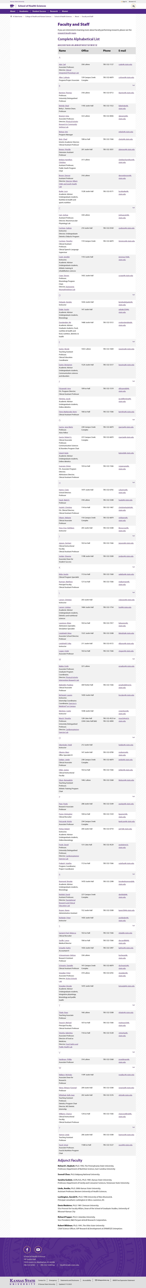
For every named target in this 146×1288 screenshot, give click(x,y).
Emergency (53, 1280)
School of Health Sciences (32, 5)
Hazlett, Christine (65, 507)
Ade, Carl (62, 64)
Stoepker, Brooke (65, 986)
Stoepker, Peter (64, 973)
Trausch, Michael (65, 1022)
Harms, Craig (64, 490)
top (133, 85)
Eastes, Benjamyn (65, 365)
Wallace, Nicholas (65, 1075)
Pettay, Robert (64, 829)
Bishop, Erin (63, 132)
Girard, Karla (63, 453)
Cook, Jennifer (64, 257)
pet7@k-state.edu (125, 829)
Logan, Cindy (64, 651)
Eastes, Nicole (64, 349)
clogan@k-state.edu (126, 651)
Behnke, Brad (64, 106)
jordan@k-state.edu (126, 556)
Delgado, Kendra (65, 302)
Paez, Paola (63, 804)
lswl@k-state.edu (125, 607)
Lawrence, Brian (65, 623)
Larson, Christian (65, 600)
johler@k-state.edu (126, 770)
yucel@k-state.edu (125, 1145)
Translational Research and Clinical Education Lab (67, 903)
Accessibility (87, 1280)
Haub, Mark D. (64, 500)
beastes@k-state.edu (126, 365)
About (77, 16)
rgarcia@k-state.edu (126, 437)
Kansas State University (17, 1)
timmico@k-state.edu (127, 241)
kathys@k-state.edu (126, 948)
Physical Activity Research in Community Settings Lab (68, 124)
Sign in (125, 1)
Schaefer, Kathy (65, 948)
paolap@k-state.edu (126, 804)
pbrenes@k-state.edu (127, 149)
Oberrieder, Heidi (65, 745)
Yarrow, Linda (64, 1134)
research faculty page (67, 33)
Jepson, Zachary (65, 543)
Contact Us (41, 1280)
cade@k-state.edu (125, 64)
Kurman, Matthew (66, 581)
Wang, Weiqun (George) (68, 1087)
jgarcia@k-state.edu (126, 427)
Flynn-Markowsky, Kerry (68, 412)
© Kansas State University (46, 1284)
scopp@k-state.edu (126, 275)
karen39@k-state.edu (127, 910)
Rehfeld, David (64, 894)
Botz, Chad (63, 139)
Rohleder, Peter (65, 918)
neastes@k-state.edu (126, 349)
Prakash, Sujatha (65, 863)
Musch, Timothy (65, 718)
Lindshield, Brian (65, 633)
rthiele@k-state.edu (126, 1012)
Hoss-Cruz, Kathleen (66, 528)
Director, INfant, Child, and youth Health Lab (68, 184)
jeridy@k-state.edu (126, 759)
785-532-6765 (29, 1265)
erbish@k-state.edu (126, 132)
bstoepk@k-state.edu (127, 986)
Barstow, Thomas (65, 93)
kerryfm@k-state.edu (126, 412)
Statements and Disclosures (70, 1280)
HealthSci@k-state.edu (69, 1265)
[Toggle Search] (133, 6)
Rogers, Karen (64, 910)
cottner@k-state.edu (126, 77)
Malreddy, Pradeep (66, 685)
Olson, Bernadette (66, 780)
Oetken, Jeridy (64, 759)
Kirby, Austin (63, 574)
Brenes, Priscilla (65, 149)
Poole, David (64, 844)
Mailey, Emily (64, 666)
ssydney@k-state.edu (126, 228)
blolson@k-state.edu (126, 780)
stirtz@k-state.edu (125, 1095)
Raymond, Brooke (65, 881)
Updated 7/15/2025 (65, 1284)
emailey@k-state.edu (126, 666)
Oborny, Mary (64, 752)
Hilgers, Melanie (65, 517)
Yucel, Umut (63, 1145)
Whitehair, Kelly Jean (67, 1095)
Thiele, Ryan (63, 1012)
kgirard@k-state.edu (126, 453)
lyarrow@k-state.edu (126, 1134)
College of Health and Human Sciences (38, 16)
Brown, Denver (64, 175)
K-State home (16, 16)
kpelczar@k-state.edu (127, 821)
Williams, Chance (65, 1114)
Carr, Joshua (63, 215)
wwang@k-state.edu (126, 1087)
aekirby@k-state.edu (126, 574)
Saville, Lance (64, 940)
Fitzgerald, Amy (65, 388)
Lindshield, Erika (65, 643)
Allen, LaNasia (64, 77)
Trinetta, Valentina (66, 1033)
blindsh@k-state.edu (126, 633)
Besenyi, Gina (64, 116)
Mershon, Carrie (65, 711)
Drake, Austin (64, 309)
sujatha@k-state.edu (126, 863)
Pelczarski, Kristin (65, 821)
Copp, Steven (64, 275)
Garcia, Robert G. (65, 437)
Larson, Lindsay (65, 607)
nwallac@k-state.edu (126, 1075)
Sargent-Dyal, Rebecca (67, 933)
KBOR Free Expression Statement (124, 1280)
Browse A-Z (132, 1)
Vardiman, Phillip (65, 1059)
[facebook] (27, 1249)
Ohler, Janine (64, 770)
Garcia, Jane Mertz (66, 427)
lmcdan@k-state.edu (126, 695)
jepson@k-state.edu (126, 543)
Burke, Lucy (63, 191)
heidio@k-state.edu (126, 745)
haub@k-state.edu (125, 500)
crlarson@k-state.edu (127, 600)
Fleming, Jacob (64, 399)
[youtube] (38, 1249)
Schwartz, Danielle (66, 965)
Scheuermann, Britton (67, 955)
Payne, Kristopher (65, 814)
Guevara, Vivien (65, 466)
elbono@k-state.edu (126, 643)
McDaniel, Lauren (65, 695)
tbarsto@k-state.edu (126, 93)
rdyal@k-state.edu (125, 933)
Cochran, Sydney (65, 228)
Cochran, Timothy (65, 241)
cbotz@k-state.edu (126, 139)
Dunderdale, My (65, 322)
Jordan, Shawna (65, 556)
